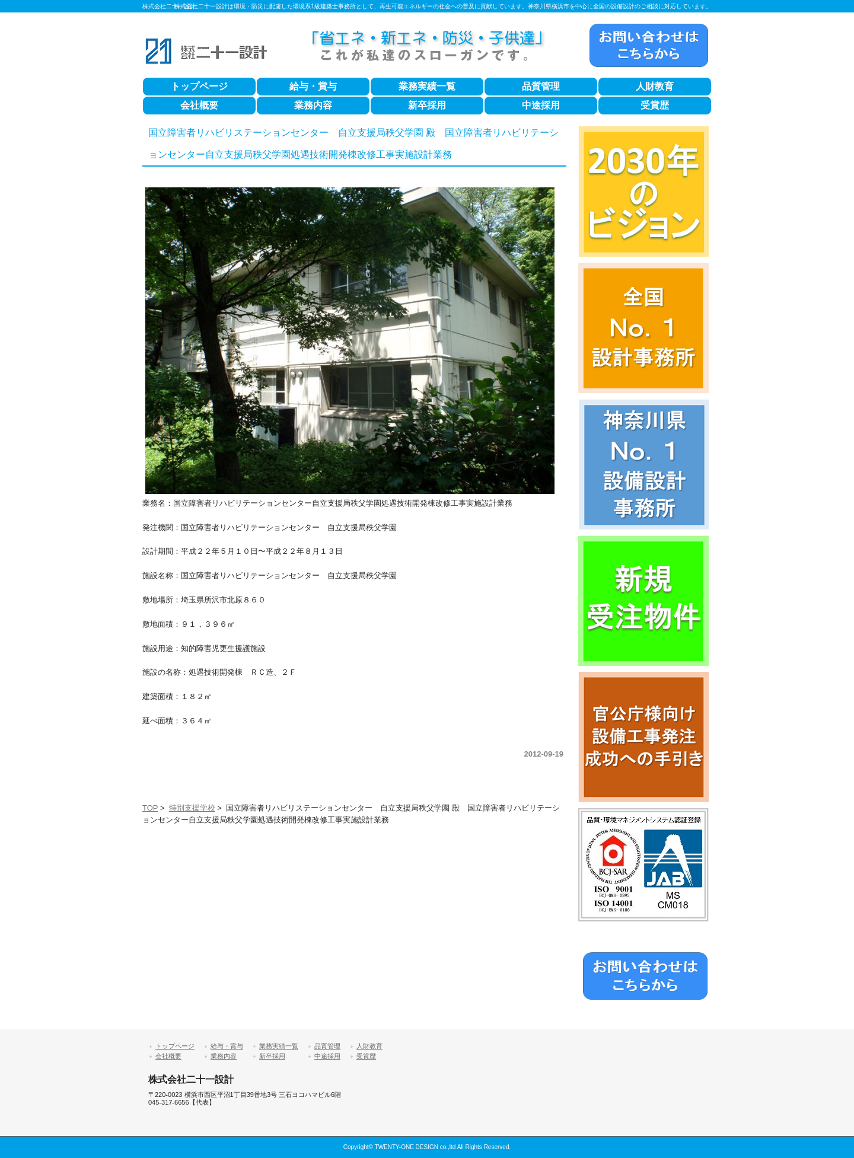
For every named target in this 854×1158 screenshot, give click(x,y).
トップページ (199, 86)
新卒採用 (427, 105)
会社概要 (199, 105)
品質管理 (541, 86)
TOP (150, 807)
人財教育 (655, 86)
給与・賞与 (313, 86)
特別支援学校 (192, 807)
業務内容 (313, 105)
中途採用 (541, 105)
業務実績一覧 (427, 86)
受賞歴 (654, 105)
